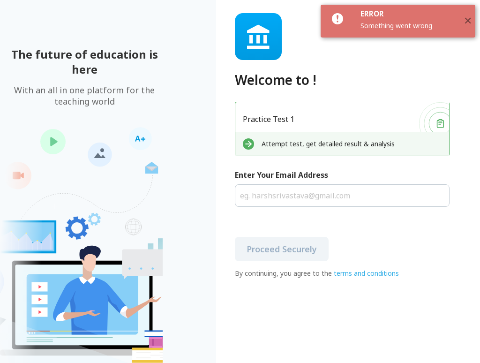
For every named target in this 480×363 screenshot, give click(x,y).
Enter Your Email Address (281, 175)
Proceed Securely (282, 249)
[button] (467, 21)
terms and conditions (366, 273)
